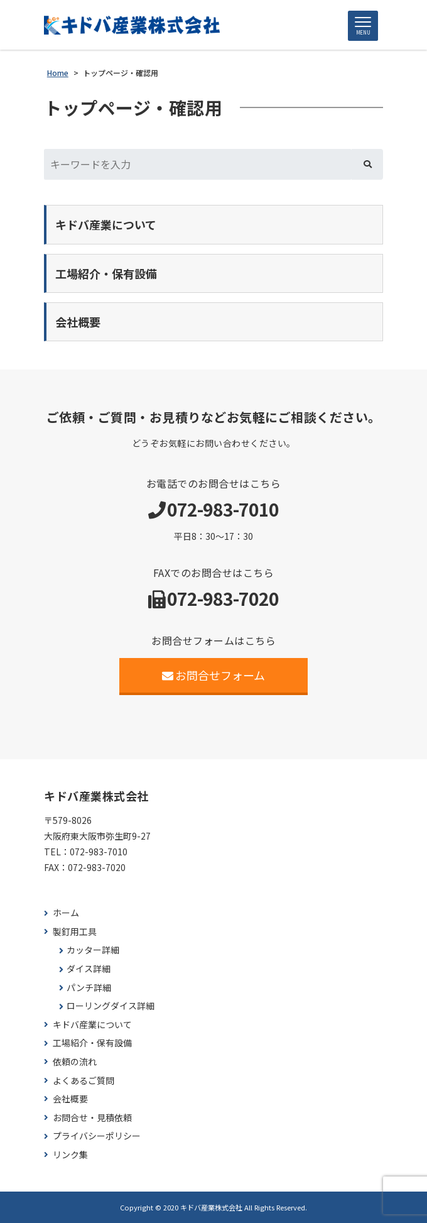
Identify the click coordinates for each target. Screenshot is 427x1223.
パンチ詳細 (89, 988)
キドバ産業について (92, 1025)
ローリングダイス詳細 (110, 1006)
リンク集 (70, 1155)
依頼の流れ (75, 1062)
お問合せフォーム (214, 675)
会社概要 (70, 1099)
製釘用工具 (75, 932)
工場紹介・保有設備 (92, 1043)
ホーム (66, 913)
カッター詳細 (93, 950)
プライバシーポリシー (97, 1136)
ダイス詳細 (89, 969)
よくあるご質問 (83, 1081)
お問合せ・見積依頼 (92, 1118)
